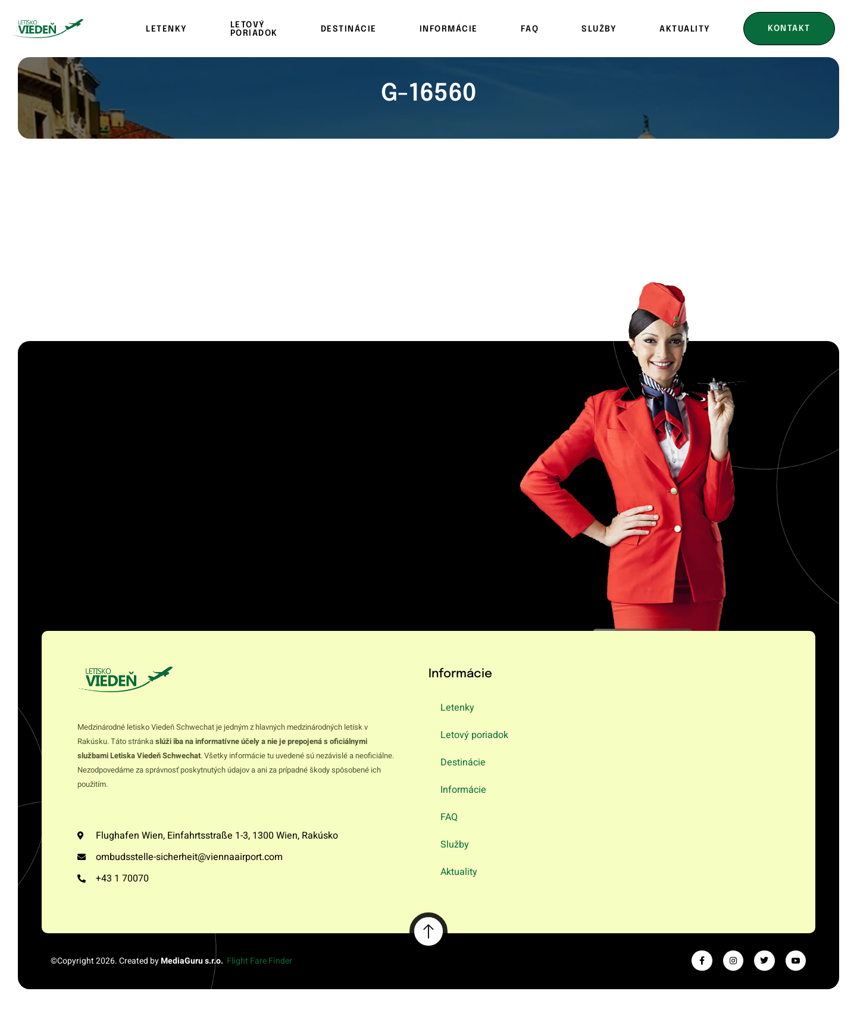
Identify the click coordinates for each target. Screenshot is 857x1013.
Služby (599, 29)
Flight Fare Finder (259, 961)
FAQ (530, 29)
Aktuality (458, 872)
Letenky (166, 29)
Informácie (449, 29)
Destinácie (349, 29)
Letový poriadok (254, 29)
